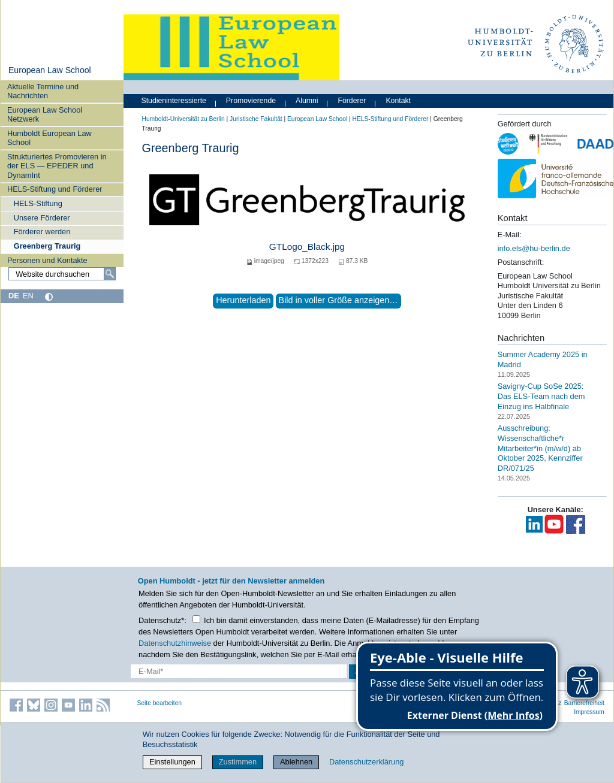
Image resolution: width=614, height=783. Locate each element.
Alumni (307, 100)
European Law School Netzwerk (44, 114)
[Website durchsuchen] (62, 273)
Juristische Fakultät (256, 119)
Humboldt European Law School (49, 138)
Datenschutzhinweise (175, 643)
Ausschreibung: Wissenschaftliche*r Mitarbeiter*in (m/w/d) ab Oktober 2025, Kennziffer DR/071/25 (540, 448)
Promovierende (251, 100)
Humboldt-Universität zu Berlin (183, 119)
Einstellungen (172, 761)
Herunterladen (243, 300)
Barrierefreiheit (584, 703)
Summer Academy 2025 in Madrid (543, 359)
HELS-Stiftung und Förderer (55, 189)
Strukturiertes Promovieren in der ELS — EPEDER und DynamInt (57, 166)
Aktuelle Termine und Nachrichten (43, 91)
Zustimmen (238, 761)
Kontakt (398, 100)
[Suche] (110, 273)
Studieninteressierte (174, 100)
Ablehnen (296, 761)
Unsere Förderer (42, 217)
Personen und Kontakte (47, 260)
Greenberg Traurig (47, 245)
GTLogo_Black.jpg (307, 246)
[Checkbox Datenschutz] (196, 619)
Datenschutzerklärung (366, 761)
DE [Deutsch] (13, 295)
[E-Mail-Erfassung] (239, 671)
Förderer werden (42, 231)
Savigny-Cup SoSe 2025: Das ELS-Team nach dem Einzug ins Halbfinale (541, 396)
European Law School (49, 70)
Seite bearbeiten (159, 703)
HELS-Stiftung (38, 203)
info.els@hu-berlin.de (534, 248)
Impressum (589, 712)
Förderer (352, 100)
